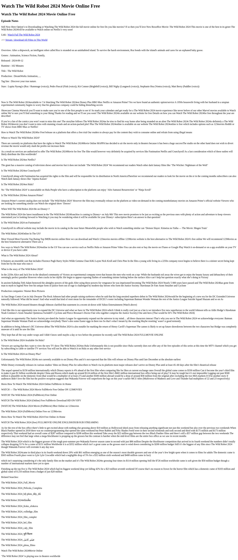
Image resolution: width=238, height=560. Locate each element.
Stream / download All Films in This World (26, 40)
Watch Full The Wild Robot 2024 (24, 34)
